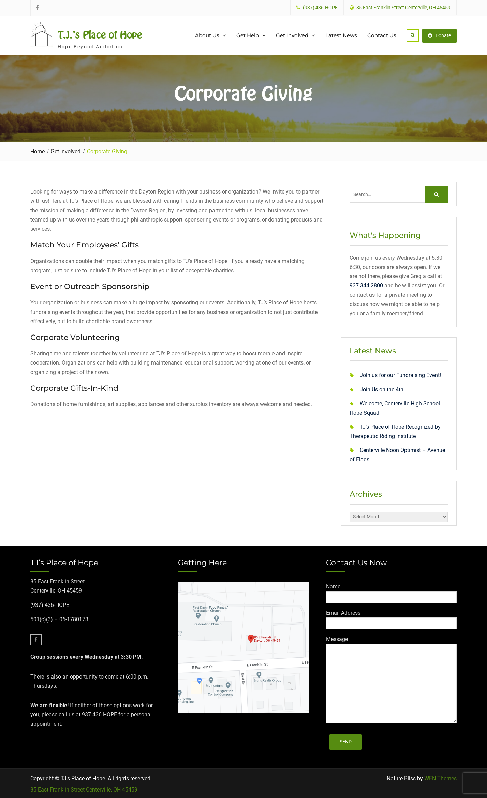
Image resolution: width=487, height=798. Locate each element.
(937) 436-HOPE (320, 8)
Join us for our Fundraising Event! (400, 374)
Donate (439, 34)
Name (333, 585)
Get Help (247, 34)
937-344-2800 (366, 284)
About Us (207, 34)
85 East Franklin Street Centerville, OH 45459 (83, 788)
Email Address (343, 611)
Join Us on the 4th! (382, 388)
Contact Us (381, 34)
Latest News (341, 34)
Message (337, 638)
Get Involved (292, 34)
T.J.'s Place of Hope (100, 34)
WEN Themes (440, 777)
